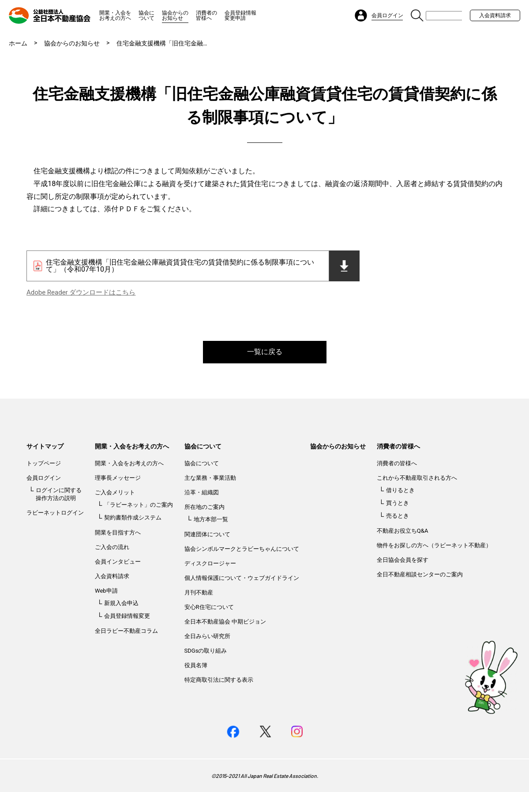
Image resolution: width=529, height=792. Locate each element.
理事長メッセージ (118, 477)
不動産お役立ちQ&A (402, 530)
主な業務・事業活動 (210, 477)
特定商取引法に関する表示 (218, 679)
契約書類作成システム (132, 517)
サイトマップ (45, 446)
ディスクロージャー (210, 563)
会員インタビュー (118, 561)
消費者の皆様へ (206, 15)
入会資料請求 (495, 15)
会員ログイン (43, 477)
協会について (146, 15)
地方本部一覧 (211, 519)
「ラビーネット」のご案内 (138, 504)
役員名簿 (195, 665)
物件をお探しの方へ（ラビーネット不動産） (434, 545)
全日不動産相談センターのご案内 (420, 574)
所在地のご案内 (204, 507)
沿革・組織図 (201, 492)
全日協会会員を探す (402, 560)
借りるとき (400, 490)
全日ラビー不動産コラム (126, 631)
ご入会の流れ (112, 547)
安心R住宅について (209, 607)
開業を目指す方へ (118, 532)
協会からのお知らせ (175, 15)
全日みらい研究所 (207, 636)
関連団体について (207, 534)
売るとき (397, 515)
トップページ (43, 463)
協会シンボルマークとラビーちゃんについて (241, 548)
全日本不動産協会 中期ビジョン (225, 621)
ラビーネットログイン (55, 512)
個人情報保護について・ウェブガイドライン (241, 578)
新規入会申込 (121, 603)
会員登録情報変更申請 (240, 15)
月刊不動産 (198, 592)
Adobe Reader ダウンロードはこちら (80, 292)
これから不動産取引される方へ (417, 477)
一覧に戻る (264, 351)
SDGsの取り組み (205, 650)
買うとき (397, 503)
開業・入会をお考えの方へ (115, 15)
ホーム (18, 43)
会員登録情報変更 (127, 616)
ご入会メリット (115, 492)
